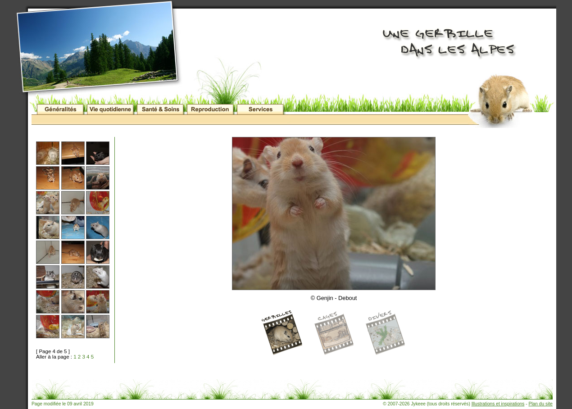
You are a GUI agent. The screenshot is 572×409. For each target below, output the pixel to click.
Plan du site (541, 403)
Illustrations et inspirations (498, 403)
